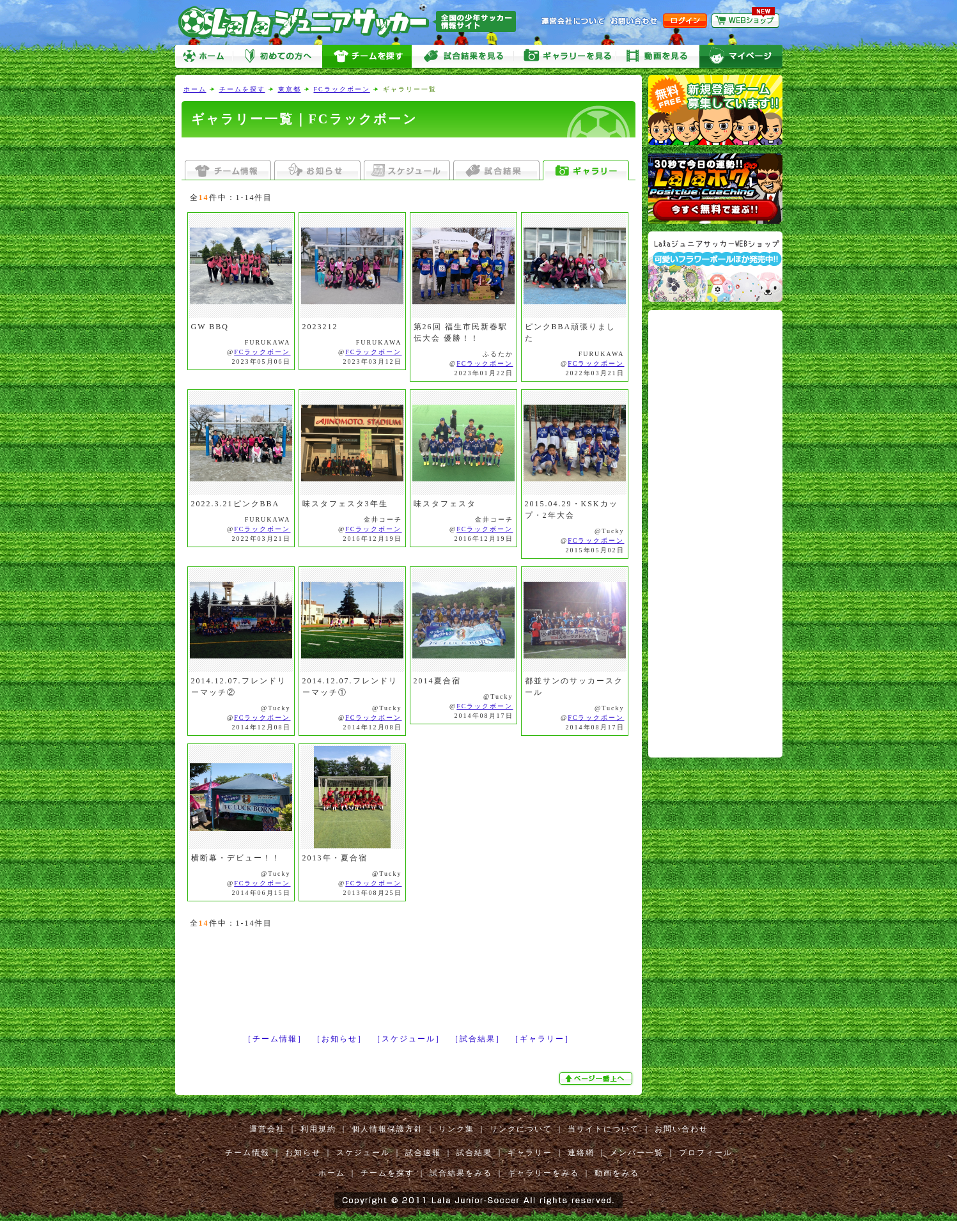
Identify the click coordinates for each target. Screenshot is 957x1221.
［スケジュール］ (408, 1038)
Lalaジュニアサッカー (352, 22)
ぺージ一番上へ (597, 1078)
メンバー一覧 (637, 1152)
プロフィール (706, 1152)
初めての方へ (277, 56)
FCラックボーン (342, 89)
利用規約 (318, 1128)
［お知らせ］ (339, 1038)
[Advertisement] (408, 148)
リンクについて (521, 1128)
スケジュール (363, 1152)
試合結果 (474, 1152)
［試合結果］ (477, 1038)
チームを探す (367, 56)
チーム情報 (247, 1152)
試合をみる (463, 56)
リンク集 (456, 1128)
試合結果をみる (461, 1173)
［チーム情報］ (275, 1038)
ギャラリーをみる (565, 56)
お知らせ (303, 1152)
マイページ (740, 56)
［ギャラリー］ (542, 1038)
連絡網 (581, 1152)
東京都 (289, 89)
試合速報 (423, 1152)
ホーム (204, 56)
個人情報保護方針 (387, 1128)
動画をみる (657, 56)
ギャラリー (530, 1152)
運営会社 (267, 1128)
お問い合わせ (681, 1128)
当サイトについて (603, 1128)
